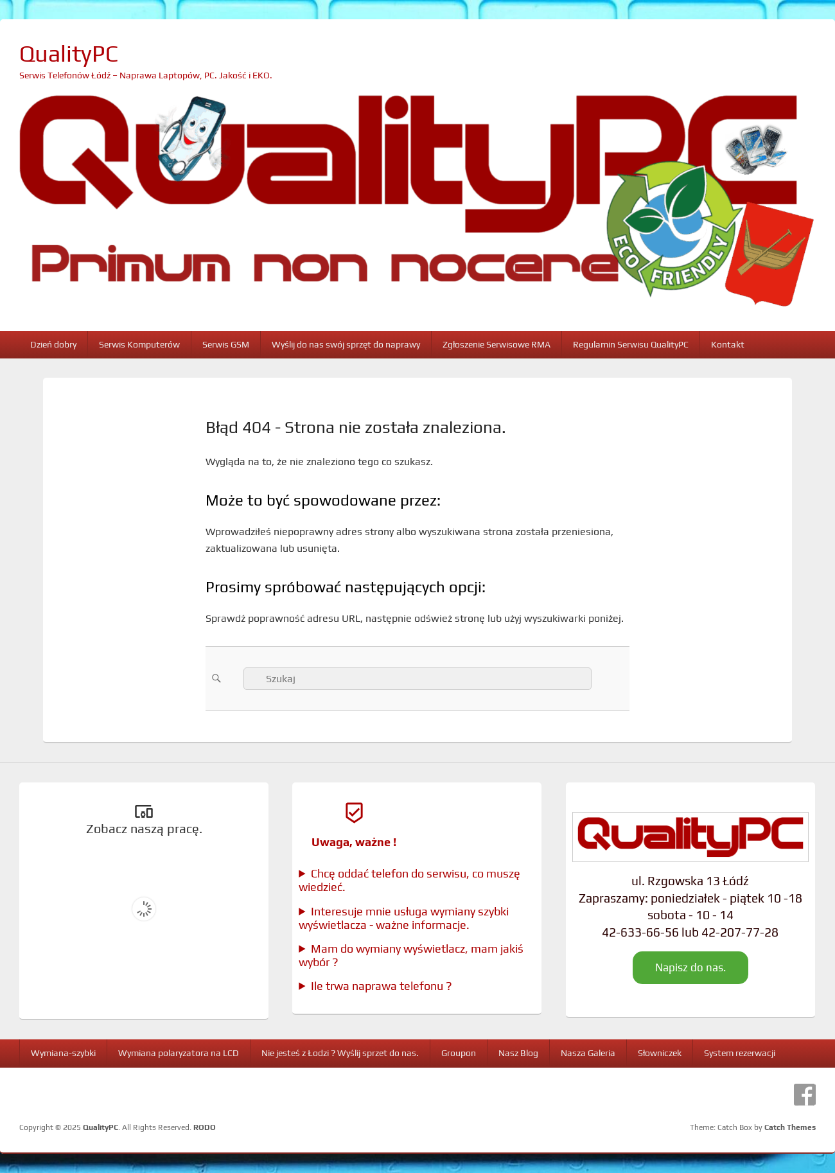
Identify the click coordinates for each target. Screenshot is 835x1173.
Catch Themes (790, 1127)
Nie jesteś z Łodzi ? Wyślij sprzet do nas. (340, 1053)
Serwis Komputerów (139, 344)
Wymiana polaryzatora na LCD (178, 1053)
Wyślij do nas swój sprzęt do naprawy (346, 344)
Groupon (458, 1053)
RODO (204, 1127)
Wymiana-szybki (63, 1053)
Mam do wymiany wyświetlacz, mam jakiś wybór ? (411, 955)
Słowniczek (659, 1053)
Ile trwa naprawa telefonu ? (381, 985)
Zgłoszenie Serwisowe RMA (496, 344)
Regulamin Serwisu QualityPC (631, 344)
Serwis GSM (225, 344)
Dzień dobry (53, 344)
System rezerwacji (739, 1053)
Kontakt (727, 344)
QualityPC (68, 53)
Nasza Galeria (588, 1053)
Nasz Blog (518, 1053)
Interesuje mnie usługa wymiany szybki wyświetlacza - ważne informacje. (404, 917)
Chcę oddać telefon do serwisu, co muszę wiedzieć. (409, 880)
